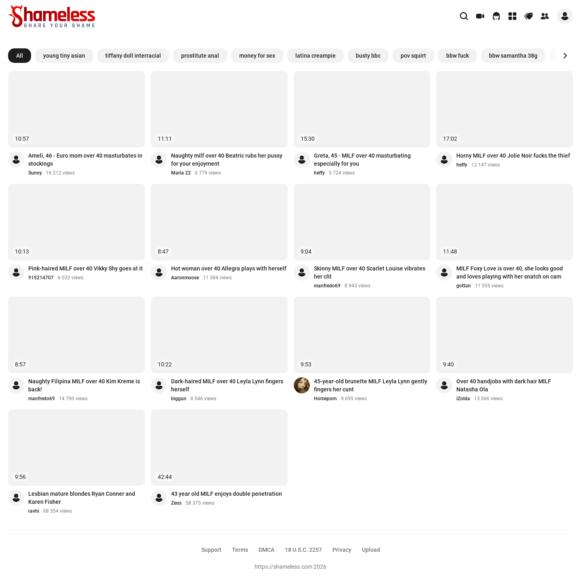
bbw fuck (457, 55)
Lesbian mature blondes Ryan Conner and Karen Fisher (81, 498)
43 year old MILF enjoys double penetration (226, 494)
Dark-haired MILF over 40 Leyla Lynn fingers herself (227, 385)
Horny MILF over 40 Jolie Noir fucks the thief (513, 155)
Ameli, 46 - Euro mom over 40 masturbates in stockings (85, 159)
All (19, 55)
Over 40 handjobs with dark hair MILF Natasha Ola (503, 385)
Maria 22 (181, 172)
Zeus (176, 503)
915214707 (41, 277)
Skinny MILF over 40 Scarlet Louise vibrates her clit (369, 272)
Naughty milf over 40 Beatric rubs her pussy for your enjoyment (226, 159)
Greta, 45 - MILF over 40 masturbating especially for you (362, 159)
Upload (371, 550)
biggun (178, 398)
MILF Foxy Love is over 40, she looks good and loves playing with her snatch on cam (509, 272)
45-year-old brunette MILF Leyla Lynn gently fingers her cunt (370, 385)
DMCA (266, 550)
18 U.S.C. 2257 (303, 550)
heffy (319, 172)
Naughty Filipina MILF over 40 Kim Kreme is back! (84, 385)
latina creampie (315, 55)
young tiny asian (64, 55)
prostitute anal (200, 55)
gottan (463, 285)
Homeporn (325, 398)
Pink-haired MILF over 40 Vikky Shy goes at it (85, 268)
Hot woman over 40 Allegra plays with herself (228, 268)
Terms (240, 550)
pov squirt (413, 55)
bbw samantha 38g (513, 55)
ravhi (33, 511)
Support (211, 550)
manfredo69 (327, 285)
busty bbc (368, 55)
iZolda (463, 398)
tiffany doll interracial (133, 55)
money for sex (257, 55)
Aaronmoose (185, 277)
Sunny (35, 172)
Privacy (341, 550)
